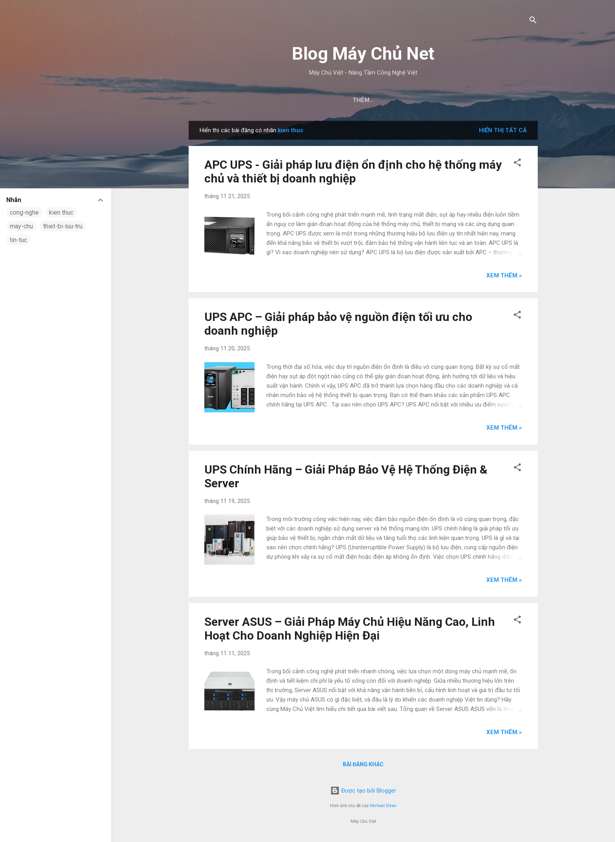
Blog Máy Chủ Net (363, 53)
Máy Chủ (406, 100)
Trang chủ (323, 100)
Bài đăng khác (363, 764)
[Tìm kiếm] (533, 21)
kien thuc (61, 212)
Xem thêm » (504, 275)
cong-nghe (24, 212)
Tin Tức (367, 100)
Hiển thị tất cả (503, 130)
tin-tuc (18, 240)
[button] (517, 164)
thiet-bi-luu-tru (62, 226)
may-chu (21, 226)
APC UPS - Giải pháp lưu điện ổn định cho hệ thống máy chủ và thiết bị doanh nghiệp (353, 171)
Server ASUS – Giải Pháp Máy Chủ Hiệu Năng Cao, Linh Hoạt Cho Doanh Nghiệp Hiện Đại (349, 628)
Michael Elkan (383, 805)
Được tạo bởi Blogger (363, 790)
